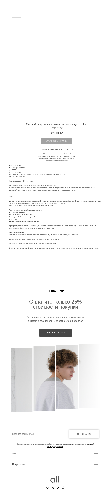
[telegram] (53, 489)
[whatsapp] (58, 489)
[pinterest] (63, 489)
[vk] (48, 489)
